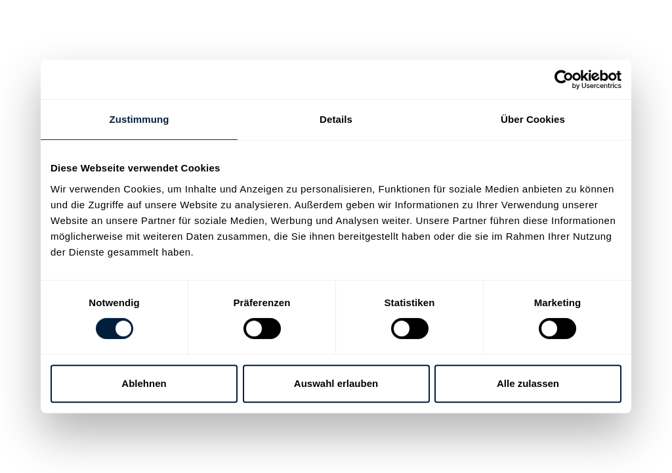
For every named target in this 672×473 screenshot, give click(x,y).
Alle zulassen (528, 383)
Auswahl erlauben (336, 383)
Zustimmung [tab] (139, 119)
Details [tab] (336, 119)
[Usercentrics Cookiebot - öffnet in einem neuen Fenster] (564, 79)
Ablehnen (143, 383)
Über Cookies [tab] (533, 119)
